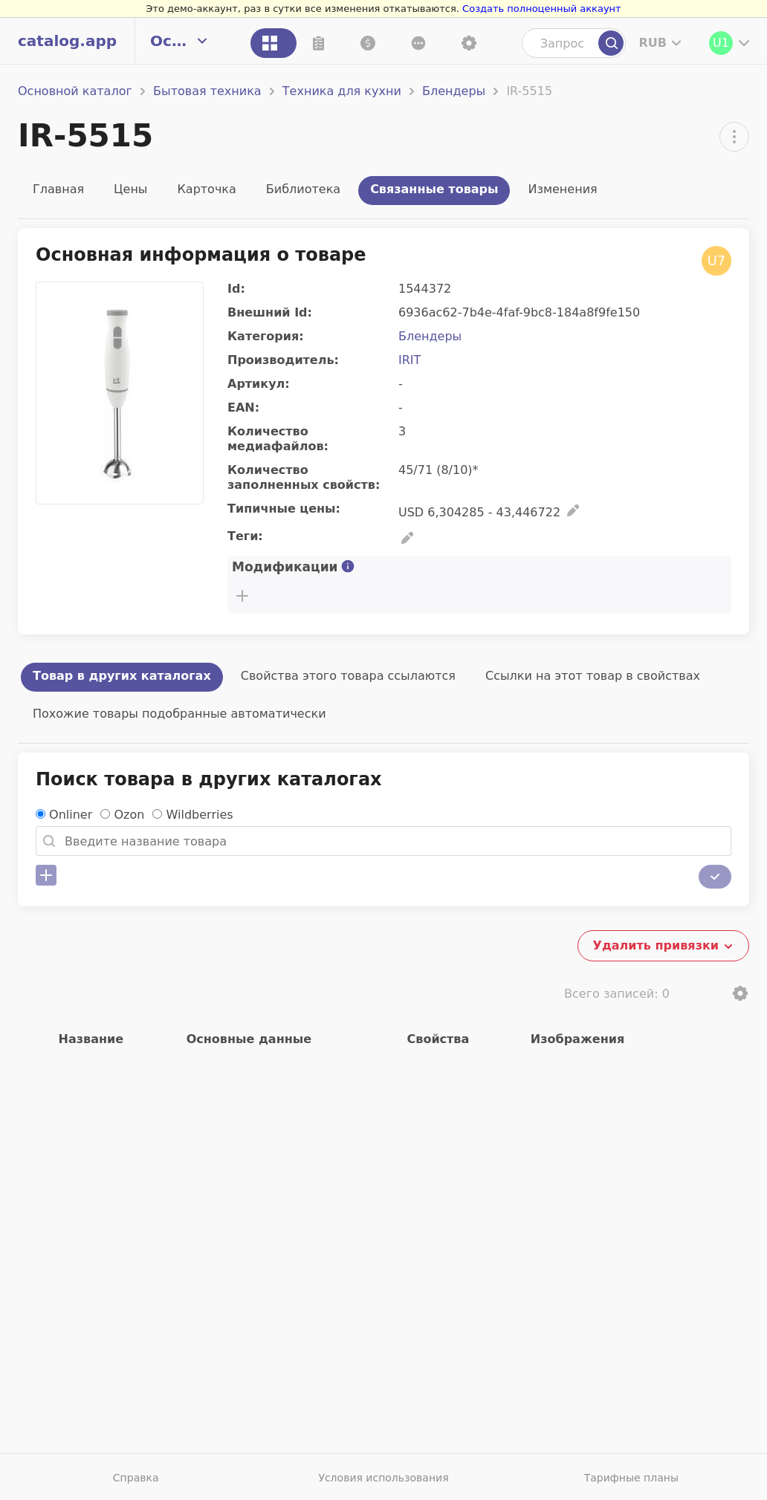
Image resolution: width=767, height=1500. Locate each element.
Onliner (70, 815)
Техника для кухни (341, 91)
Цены (130, 189)
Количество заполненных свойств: (303, 477)
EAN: (243, 407)
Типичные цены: (283, 508)
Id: (236, 289)
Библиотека (303, 189)
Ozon (129, 815)
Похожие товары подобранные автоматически (179, 714)
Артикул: (258, 384)
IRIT (409, 360)
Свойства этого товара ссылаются (348, 676)
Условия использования (383, 1478)
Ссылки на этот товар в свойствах (592, 676)
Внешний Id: (269, 312)
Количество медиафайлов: (278, 438)
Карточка (206, 189)
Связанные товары (434, 189)
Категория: (265, 336)
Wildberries (199, 815)
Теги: (245, 536)
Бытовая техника (207, 91)
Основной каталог (75, 91)
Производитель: (283, 360)
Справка (136, 1478)
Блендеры (453, 91)
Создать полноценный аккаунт (541, 8)
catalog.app (67, 41)
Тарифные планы (631, 1478)
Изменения (562, 189)
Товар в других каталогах (122, 676)
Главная (58, 189)
